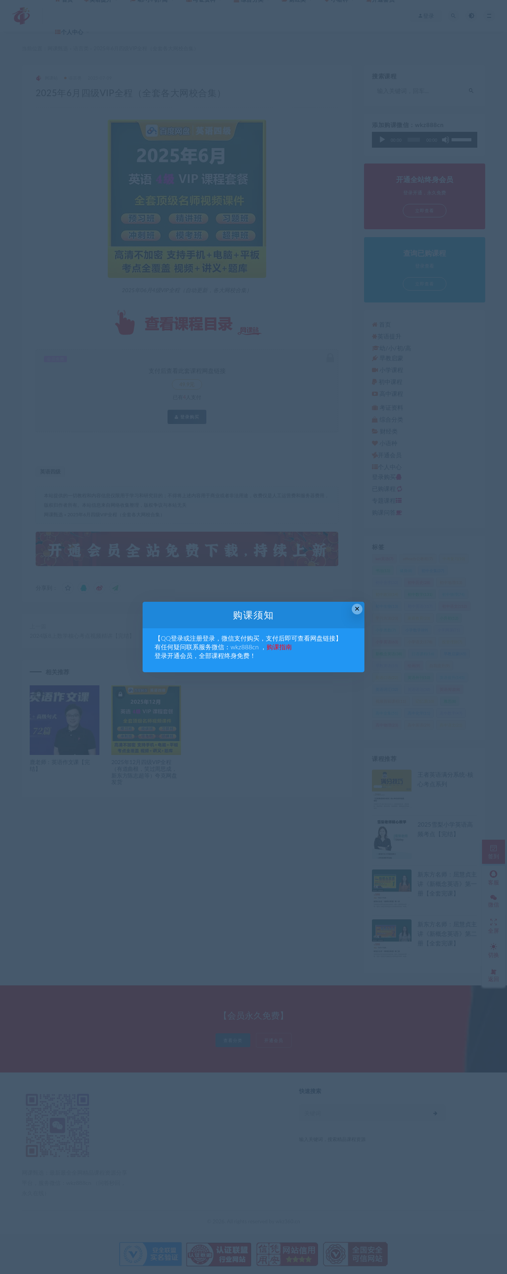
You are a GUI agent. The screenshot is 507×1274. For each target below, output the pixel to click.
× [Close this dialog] (357, 609)
